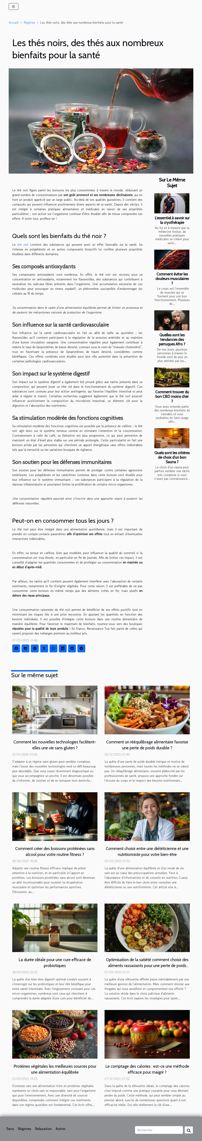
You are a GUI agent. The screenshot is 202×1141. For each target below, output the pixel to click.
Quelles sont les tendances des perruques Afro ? (172, 339)
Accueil (14, 22)
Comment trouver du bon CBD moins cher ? (172, 396)
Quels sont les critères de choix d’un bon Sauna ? (172, 457)
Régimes (29, 22)
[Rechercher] (159, 1130)
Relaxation (43, 1129)
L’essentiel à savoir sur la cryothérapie (172, 220)
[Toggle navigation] (13, 6)
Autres (60, 1129)
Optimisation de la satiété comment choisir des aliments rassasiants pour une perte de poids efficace (147, 965)
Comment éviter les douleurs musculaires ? (172, 278)
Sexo (10, 1129)
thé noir (23, 244)
